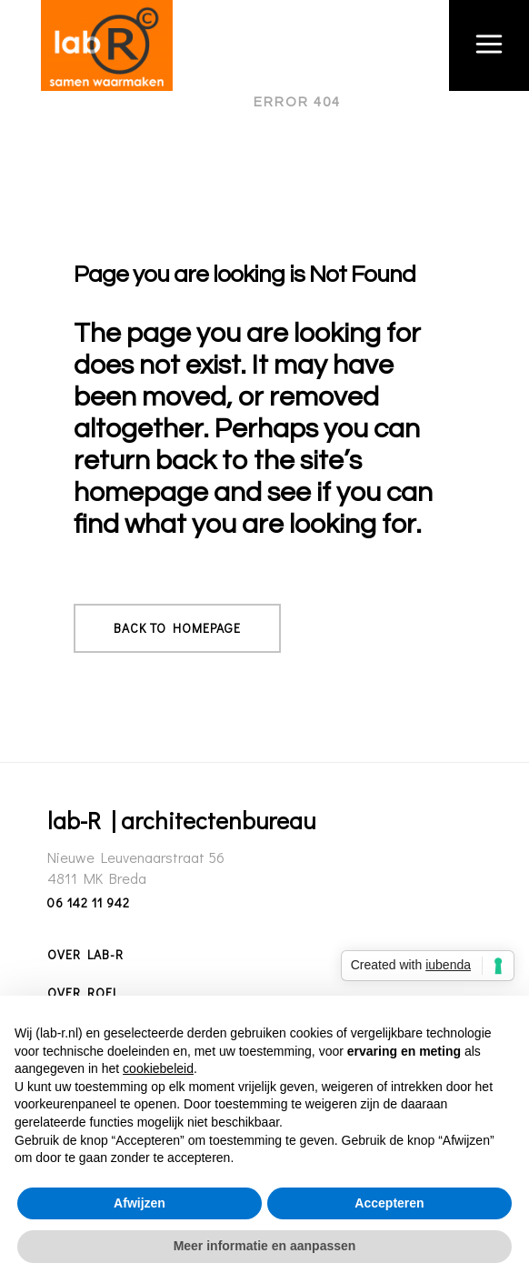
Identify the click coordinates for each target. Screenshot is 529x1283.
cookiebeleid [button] (158, 1068)
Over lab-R (85, 954)
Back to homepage (177, 627)
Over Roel (83, 992)
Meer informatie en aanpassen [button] (265, 1245)
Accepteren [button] (389, 1203)
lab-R (212, 102)
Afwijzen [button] (139, 1203)
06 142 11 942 (88, 902)
